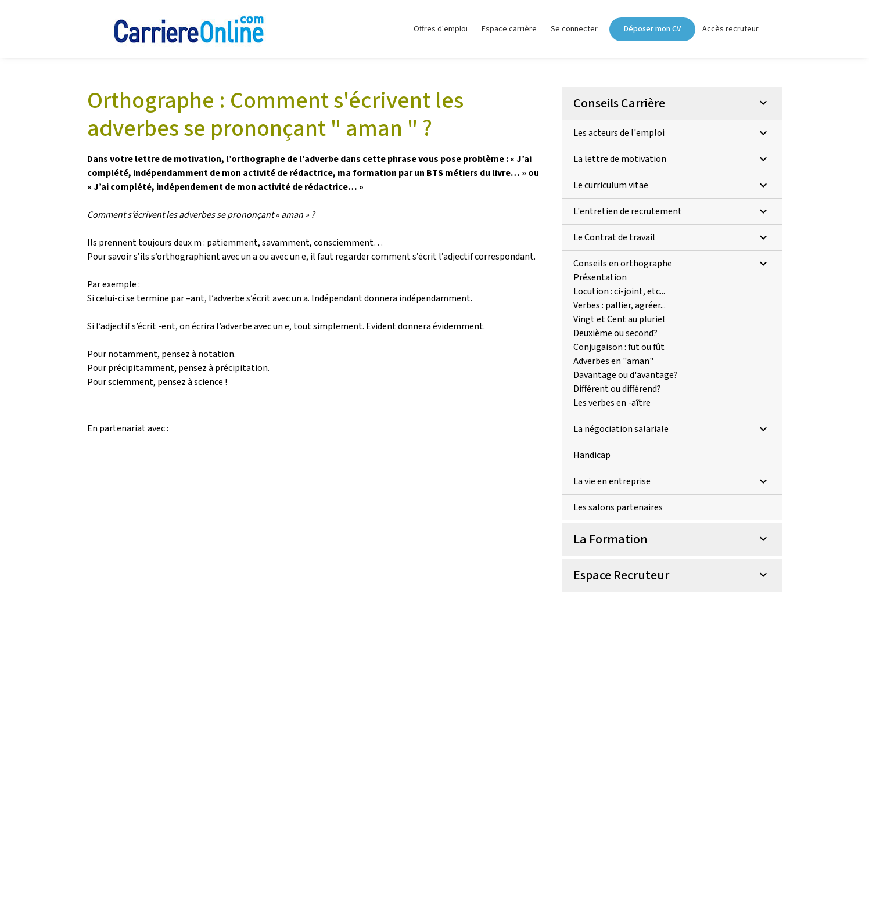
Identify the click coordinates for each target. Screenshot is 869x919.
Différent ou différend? (617, 389)
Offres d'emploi (441, 29)
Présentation (600, 277)
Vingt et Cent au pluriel (619, 319)
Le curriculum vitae (671, 185)
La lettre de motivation (671, 159)
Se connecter (574, 29)
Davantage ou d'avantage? (625, 375)
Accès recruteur (730, 29)
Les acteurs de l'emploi (671, 133)
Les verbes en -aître (612, 403)
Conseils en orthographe (671, 264)
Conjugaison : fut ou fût (619, 347)
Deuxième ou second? (615, 333)
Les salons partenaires (618, 507)
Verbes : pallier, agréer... (619, 305)
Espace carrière (509, 29)
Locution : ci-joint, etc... (619, 291)
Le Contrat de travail (671, 237)
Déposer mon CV (652, 29)
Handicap (592, 455)
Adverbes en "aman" (613, 361)
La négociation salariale (671, 429)
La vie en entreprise (671, 481)
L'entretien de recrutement (671, 211)
